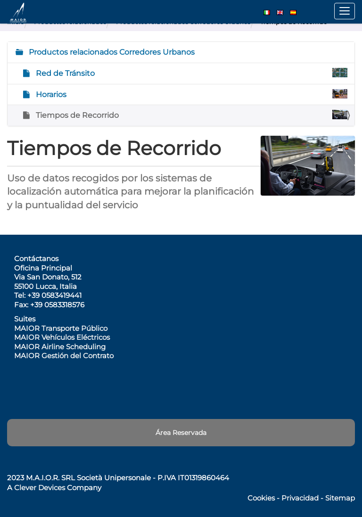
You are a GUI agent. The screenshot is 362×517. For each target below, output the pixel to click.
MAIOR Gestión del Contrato (64, 355)
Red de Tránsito (190, 73)
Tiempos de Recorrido (190, 115)
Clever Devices (39, 487)
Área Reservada (181, 432)
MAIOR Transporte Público (60, 328)
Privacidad (300, 497)
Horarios (190, 94)
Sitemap (340, 497)
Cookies (261, 497)
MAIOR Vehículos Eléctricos (62, 337)
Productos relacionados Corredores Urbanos (111, 52)
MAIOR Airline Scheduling (60, 346)
